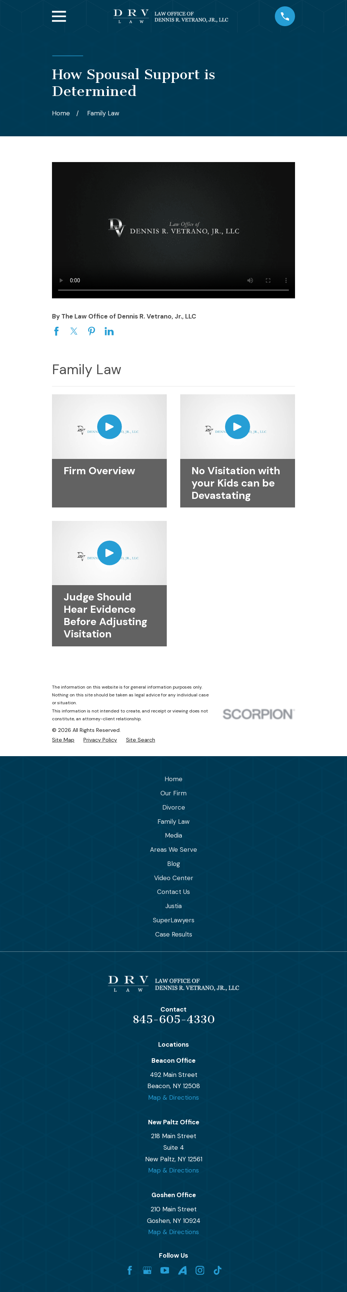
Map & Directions (173, 1097)
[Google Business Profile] (147, 1270)
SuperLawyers (173, 920)
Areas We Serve (173, 849)
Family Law (173, 821)
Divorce (173, 807)
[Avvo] (182, 1270)
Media (173, 835)
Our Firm (173, 793)
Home (173, 779)
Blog (173, 864)
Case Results (173, 934)
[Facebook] (129, 1270)
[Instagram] (200, 1270)
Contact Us (173, 892)
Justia (173, 906)
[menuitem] (63, 740)
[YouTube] (164, 1270)
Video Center (173, 878)
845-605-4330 (173, 1019)
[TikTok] (217, 1270)
